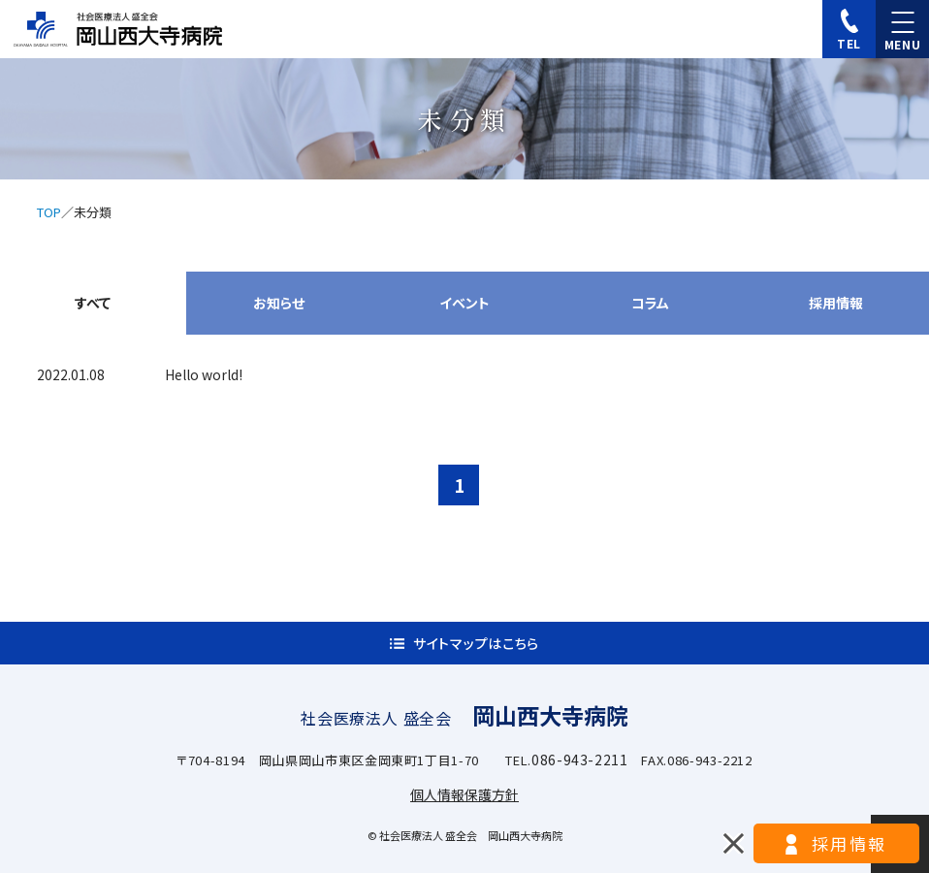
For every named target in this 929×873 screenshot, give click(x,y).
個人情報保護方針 (464, 794)
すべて (93, 302)
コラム (650, 302)
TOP (49, 212)
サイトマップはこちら (476, 643)
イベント (464, 302)
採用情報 (836, 302)
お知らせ (278, 302)
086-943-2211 (579, 759)
